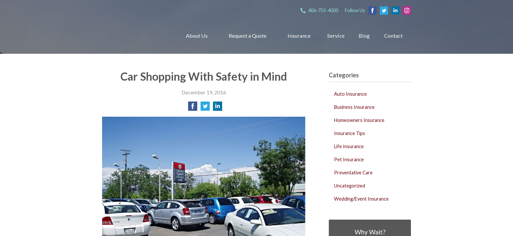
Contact (393, 35)
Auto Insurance (350, 94)
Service (336, 35)
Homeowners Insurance (359, 120)
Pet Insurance (349, 159)
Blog (364, 35)
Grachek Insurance (135, 36)
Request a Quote (247, 35)
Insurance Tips (349, 133)
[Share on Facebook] (192, 108)
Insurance (299, 35)
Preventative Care (353, 172)
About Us (197, 35)
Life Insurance (349, 146)
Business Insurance (354, 107)
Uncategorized (349, 185)
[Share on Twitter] (205, 108)
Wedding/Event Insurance (361, 199)
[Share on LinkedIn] (217, 108)
